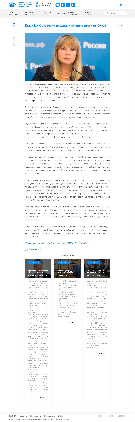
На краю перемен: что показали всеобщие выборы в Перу (96, 273)
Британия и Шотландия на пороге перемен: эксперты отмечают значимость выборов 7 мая (38, 273)
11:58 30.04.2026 (34, 262)
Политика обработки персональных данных (53, 419)
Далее (42, 397)
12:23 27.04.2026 (93, 262)
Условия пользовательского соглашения (22, 419)
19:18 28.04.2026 (64, 262)
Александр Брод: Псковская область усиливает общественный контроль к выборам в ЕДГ (67, 273)
